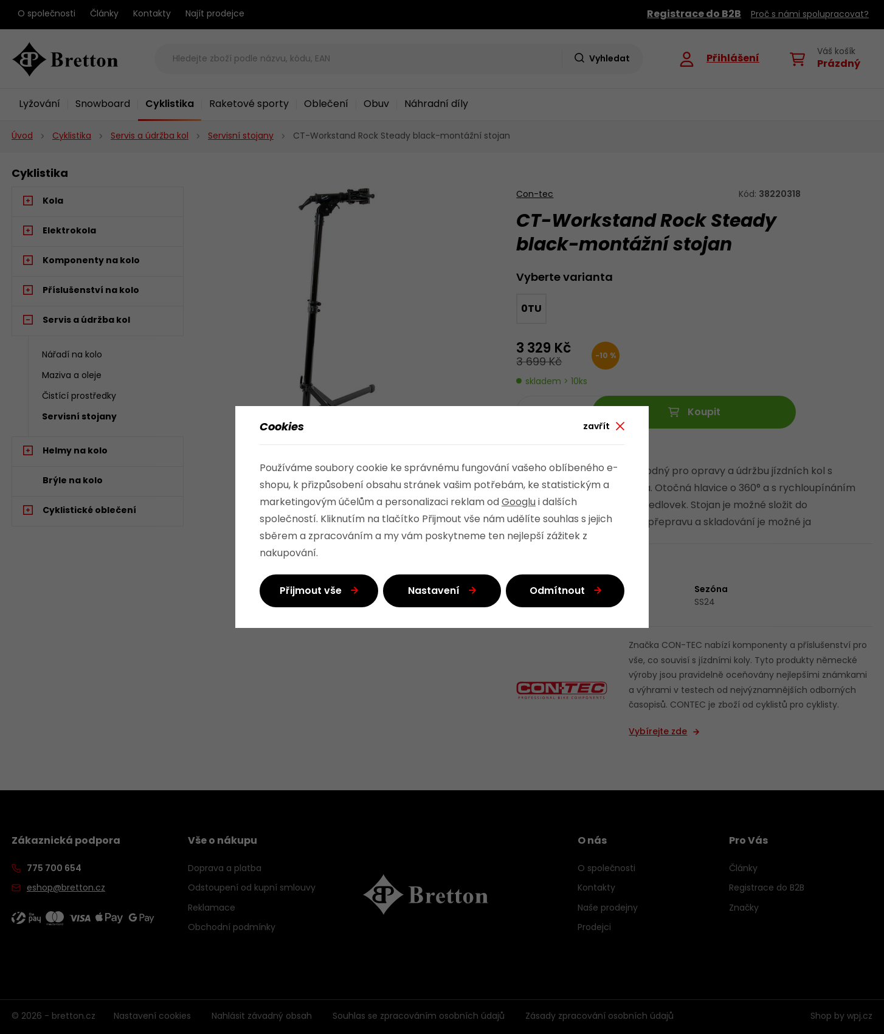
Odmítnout (557, 591)
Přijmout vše (311, 591)
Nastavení (434, 591)
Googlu (519, 503)
